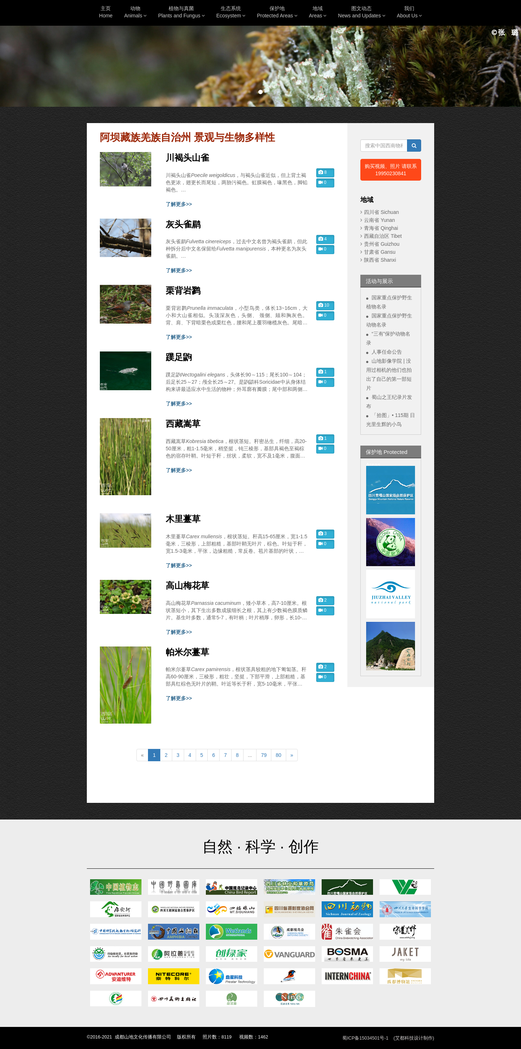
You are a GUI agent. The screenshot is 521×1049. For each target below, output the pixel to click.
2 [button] (322, 600)
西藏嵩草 (183, 424)
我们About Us (409, 11)
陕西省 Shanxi (380, 260)
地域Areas (318, 11)
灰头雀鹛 (183, 224)
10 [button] (323, 305)
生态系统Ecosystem (230, 11)
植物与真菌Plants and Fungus (181, 11)
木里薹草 (183, 519)
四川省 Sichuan (381, 212)
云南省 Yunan (379, 220)
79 (264, 755)
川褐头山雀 (187, 158)
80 (278, 755)
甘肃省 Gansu (379, 252)
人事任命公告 (387, 352)
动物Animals (135, 11)
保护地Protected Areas (277, 11)
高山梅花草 (187, 585)
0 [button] (322, 182)
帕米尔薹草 (187, 652)
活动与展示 (379, 281)
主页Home (106, 11)
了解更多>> (179, 204)
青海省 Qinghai (381, 228)
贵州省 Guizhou (381, 244)
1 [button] (322, 371)
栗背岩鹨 (183, 290)
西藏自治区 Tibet (383, 236)
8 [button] (322, 172)
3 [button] (322, 533)
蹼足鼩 (179, 357)
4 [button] (322, 238)
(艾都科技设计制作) (414, 1038)
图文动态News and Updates (361, 11)
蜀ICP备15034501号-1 (365, 1038)
